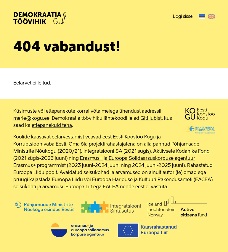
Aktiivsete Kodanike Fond (181, 151)
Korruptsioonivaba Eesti (39, 144)
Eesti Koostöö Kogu (134, 137)
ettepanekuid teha (52, 125)
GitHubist (151, 118)
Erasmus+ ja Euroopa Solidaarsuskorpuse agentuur (137, 158)
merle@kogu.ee (31, 118)
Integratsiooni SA (103, 151)
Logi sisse (182, 16)
